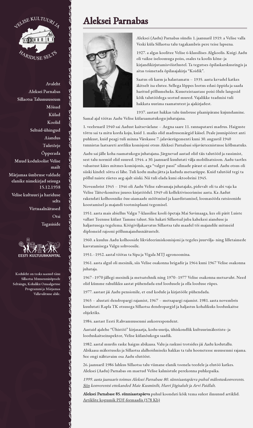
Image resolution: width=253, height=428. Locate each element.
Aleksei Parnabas (44, 91)
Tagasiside (50, 224)
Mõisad (53, 107)
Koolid (53, 122)
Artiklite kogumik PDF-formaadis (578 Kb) (121, 400)
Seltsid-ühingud (45, 130)
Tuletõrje (51, 145)
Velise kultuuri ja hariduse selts (36, 198)
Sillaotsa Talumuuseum (38, 99)
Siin (86, 385)
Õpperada (50, 153)
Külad (54, 114)
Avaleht (53, 84)
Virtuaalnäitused (44, 208)
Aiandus (52, 138)
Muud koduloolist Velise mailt (37, 164)
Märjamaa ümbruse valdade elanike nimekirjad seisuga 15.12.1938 (34, 181)
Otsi (56, 216)
